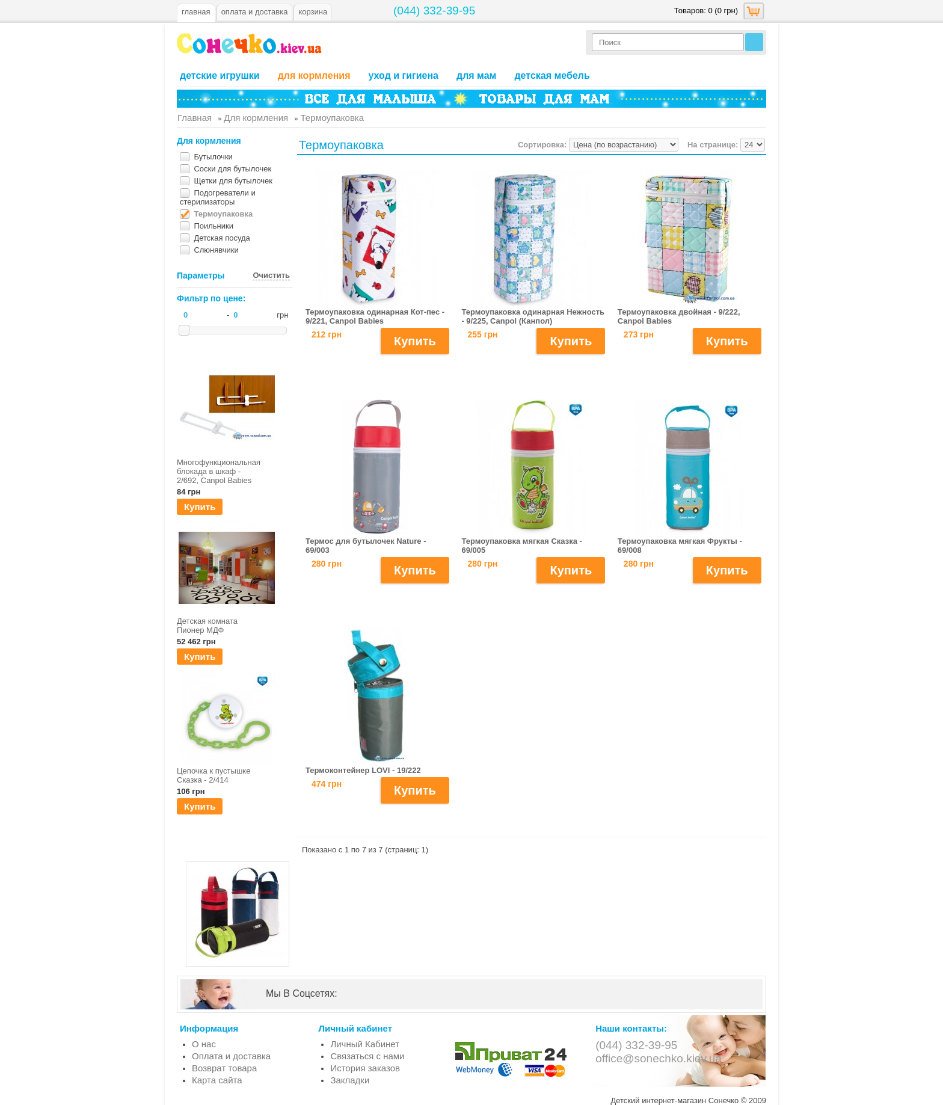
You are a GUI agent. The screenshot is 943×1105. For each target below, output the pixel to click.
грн (282, 314)
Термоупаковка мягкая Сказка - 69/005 (521, 546)
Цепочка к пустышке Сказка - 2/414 (213, 775)
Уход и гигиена (403, 75)
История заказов (365, 1068)
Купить (199, 507)
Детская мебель (551, 75)
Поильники (213, 225)
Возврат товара (224, 1068)
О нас (204, 1044)
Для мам (476, 75)
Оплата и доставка (231, 1056)
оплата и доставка (254, 11)
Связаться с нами (367, 1056)
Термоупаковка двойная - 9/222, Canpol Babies (679, 316)
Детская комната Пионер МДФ (207, 626)
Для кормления (314, 75)
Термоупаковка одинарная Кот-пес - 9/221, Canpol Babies (375, 316)
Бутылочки (213, 156)
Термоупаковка (223, 213)
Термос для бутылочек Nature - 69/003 (366, 546)
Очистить (271, 275)
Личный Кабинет (364, 1044)
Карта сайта (217, 1080)
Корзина (312, 11)
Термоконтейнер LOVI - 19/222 (363, 770)
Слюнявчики (216, 249)
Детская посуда (222, 237)
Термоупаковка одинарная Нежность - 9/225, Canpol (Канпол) (532, 316)
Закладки (349, 1080)
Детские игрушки (220, 75)
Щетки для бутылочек (233, 180)
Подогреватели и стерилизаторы (218, 197)
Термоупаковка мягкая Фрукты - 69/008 (680, 546)
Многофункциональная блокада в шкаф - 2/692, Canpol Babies (217, 471)
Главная (196, 11)
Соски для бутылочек (232, 168)
